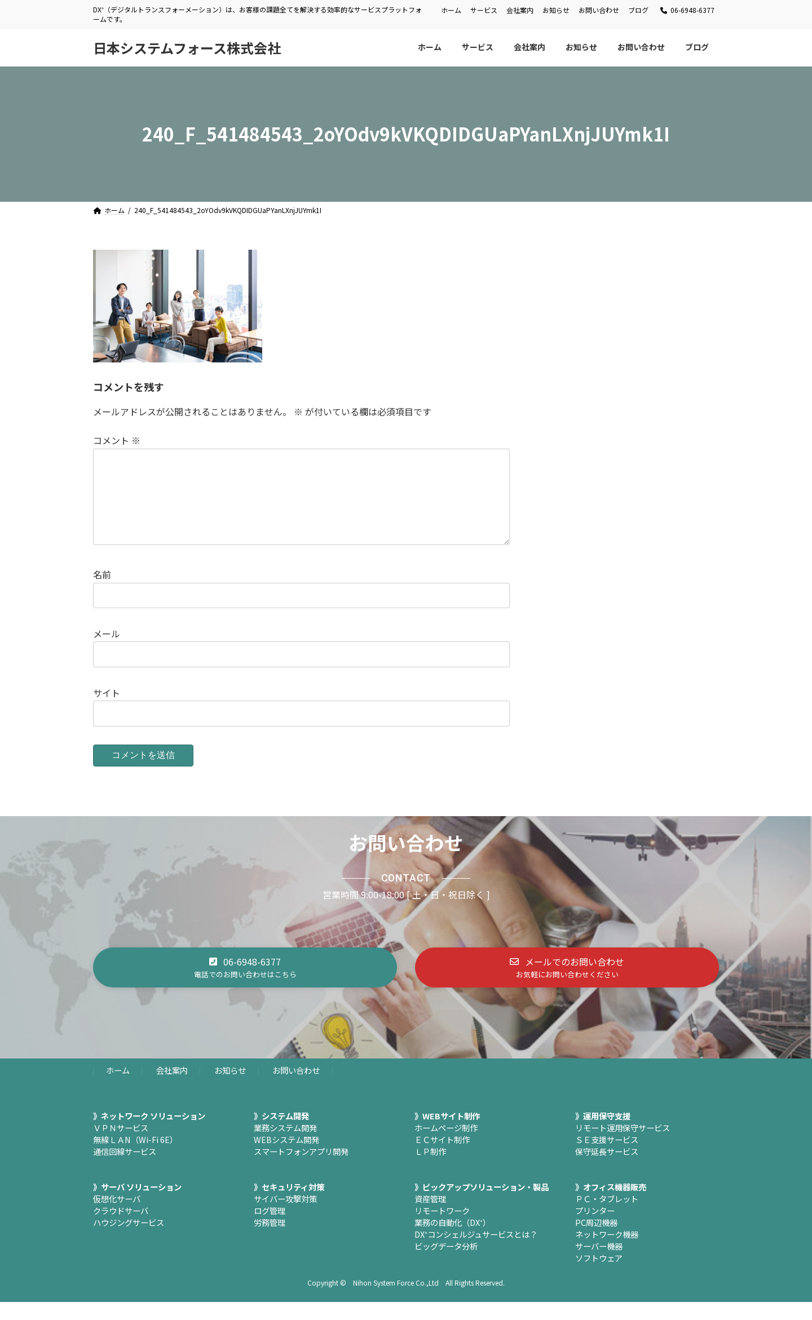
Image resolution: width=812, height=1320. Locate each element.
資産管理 (430, 1216)
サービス (483, 10)
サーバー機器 (599, 1264)
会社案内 (519, 10)
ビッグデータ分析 (446, 1264)
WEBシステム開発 (286, 1157)
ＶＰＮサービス (120, 1145)
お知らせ (556, 10)
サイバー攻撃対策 (285, 1216)
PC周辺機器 (596, 1240)
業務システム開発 (285, 1145)
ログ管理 (269, 1228)
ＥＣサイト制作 (442, 1157)
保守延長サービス (606, 1169)
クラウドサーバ (120, 1228)
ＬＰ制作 (430, 1169)
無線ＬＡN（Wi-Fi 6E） (135, 1157)
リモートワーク (442, 1228)
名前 (102, 592)
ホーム (451, 10)
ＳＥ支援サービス (606, 1157)
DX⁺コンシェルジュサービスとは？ (475, 1252)
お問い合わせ (599, 10)
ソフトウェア (599, 1276)
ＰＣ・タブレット (606, 1216)
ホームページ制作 (446, 1145)
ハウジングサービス (128, 1240)
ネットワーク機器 (606, 1252)
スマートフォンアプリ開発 (301, 1169)
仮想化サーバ (116, 1216)
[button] (245, 985)
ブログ (638, 10)
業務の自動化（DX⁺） (452, 1240)
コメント (116, 440)
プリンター (595, 1228)
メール (106, 651)
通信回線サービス (124, 1169)
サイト (106, 710)
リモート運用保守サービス (622, 1145)
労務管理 (269, 1240)
